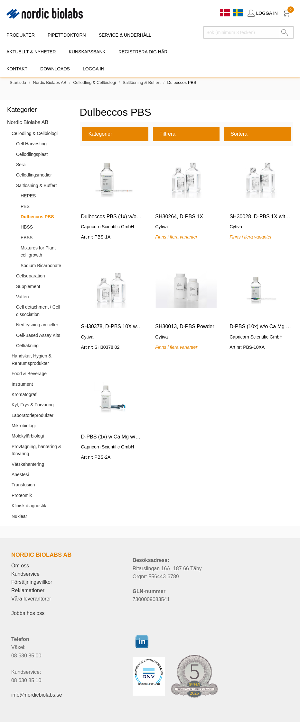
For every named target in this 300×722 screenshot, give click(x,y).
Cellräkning (27, 345)
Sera (21, 164)
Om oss (20, 565)
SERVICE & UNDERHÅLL (125, 35)
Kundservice (25, 574)
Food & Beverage (29, 373)
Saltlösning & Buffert (142, 82)
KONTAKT (16, 68)
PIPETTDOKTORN (67, 35)
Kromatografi (24, 394)
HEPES (28, 195)
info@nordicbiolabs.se (36, 695)
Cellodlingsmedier (34, 174)
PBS (25, 206)
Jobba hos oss (27, 613)
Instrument (22, 384)
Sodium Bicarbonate (41, 265)
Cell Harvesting (31, 143)
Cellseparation (30, 275)
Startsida (18, 82)
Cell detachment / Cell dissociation (38, 310)
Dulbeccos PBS (37, 216)
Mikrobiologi (24, 425)
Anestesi (20, 474)
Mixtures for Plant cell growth (38, 251)
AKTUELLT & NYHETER (31, 51)
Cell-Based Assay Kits (38, 335)
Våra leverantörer (31, 598)
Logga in (93, 68)
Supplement (28, 286)
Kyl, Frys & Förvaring (33, 404)
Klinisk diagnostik (29, 505)
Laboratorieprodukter (32, 415)
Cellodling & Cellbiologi (94, 82)
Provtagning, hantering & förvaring (36, 450)
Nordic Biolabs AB (49, 82)
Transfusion (23, 484)
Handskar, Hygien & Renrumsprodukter (32, 359)
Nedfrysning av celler (37, 324)
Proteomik (22, 495)
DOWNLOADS (55, 68)
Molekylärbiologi (28, 435)
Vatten (22, 296)
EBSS (27, 237)
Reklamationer (27, 590)
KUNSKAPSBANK (87, 51)
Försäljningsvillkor (31, 582)
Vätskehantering (28, 464)
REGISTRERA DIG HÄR (142, 51)
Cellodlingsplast (32, 154)
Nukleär (19, 516)
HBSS (27, 227)
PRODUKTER (20, 35)
